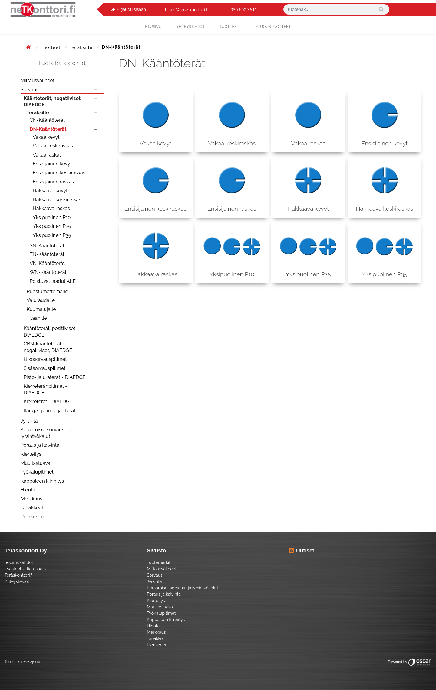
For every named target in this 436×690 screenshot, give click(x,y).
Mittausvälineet (37, 80)
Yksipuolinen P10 (52, 217)
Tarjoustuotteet (272, 26)
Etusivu (153, 26)
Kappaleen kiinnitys (42, 481)
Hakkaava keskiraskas (57, 199)
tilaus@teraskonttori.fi (187, 9)
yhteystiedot (190, 26)
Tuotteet (229, 26)
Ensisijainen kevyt (52, 164)
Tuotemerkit (158, 562)
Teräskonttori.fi (19, 575)
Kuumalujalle (41, 309)
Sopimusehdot (19, 562)
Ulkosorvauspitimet (45, 359)
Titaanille (37, 318)
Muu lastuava (35, 463)
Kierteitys (31, 454)
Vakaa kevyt (46, 137)
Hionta (28, 490)
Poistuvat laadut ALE (53, 281)
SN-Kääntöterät (47, 245)
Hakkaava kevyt (50, 190)
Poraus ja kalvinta (40, 445)
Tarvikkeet (32, 507)
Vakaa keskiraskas (53, 146)
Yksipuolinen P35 (52, 235)
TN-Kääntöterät (47, 254)
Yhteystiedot (17, 581)
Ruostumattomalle (47, 291)
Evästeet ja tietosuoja (25, 568)
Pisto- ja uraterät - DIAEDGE (55, 377)
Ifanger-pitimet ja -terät (49, 410)
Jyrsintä (29, 421)
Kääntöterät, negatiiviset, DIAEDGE (53, 102)
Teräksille (82, 47)
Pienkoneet (33, 517)
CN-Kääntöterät (47, 120)
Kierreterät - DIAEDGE (48, 401)
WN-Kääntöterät (48, 272)
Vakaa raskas (47, 155)
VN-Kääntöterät (47, 263)
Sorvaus (29, 89)
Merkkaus (31, 499)
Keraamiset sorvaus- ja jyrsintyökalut (46, 433)
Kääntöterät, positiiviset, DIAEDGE (50, 332)
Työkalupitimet (37, 472)
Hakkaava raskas (51, 208)
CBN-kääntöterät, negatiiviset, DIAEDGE (48, 347)
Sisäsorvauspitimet (44, 368)
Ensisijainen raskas (53, 182)
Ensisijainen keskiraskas (59, 173)
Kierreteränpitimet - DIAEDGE (45, 389)
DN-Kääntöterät (48, 129)
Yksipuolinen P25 (52, 226)
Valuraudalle (41, 300)
